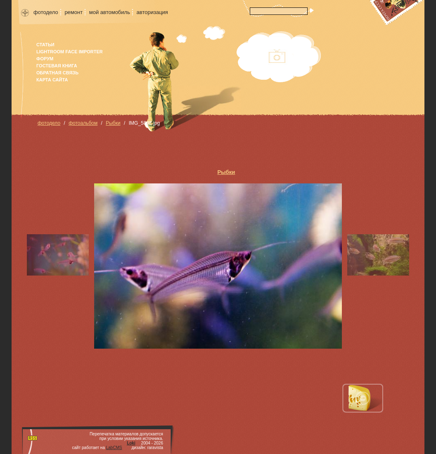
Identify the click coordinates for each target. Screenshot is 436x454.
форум (44, 58)
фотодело (45, 12)
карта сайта (52, 79)
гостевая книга (56, 65)
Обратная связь (57, 72)
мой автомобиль (109, 12)
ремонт (73, 12)
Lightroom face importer (69, 51)
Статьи (45, 44)
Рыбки (113, 123)
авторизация (152, 12)
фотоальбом (83, 123)
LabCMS (114, 447)
